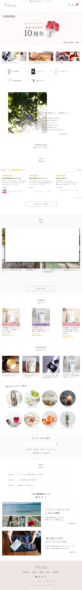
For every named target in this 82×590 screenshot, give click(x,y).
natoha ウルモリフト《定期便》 (42, 191)
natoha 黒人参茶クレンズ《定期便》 (69, 191)
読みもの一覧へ (41, 288)
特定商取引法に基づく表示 (51, 581)
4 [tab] (43, 44)
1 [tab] (38, 44)
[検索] (57, 444)
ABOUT (34, 572)
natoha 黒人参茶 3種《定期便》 (15, 191)
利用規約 (40, 581)
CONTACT (56, 572)
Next (80, 29)
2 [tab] (40, 44)
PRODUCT (26, 572)
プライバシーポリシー (30, 581)
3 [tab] (42, 44)
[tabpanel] (41, 29)
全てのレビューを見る (41, 204)
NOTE (48, 572)
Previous (1, 29)
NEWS (42, 572)
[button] (78, 169)
